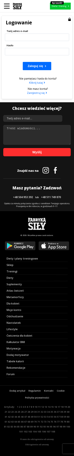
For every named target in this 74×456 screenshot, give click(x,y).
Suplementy (14, 284)
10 (36, 406)
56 (55, 416)
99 (64, 426)
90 (34, 426)
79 (65, 421)
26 (22, 411)
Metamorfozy (15, 297)
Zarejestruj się (36, 92)
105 (39, 431)
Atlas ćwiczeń (15, 290)
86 (21, 426)
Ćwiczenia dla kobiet (19, 335)
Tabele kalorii (15, 361)
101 (21, 431)
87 (25, 426)
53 (45, 416)
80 (68, 421)
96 (54, 426)
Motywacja (13, 348)
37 (58, 411)
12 (42, 406)
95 (51, 426)
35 (51, 411)
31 (38, 411)
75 (51, 421)
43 (12, 416)
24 (15, 411)
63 (12, 421)
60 (68, 416)
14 (49, 406)
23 (12, 411)
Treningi (12, 271)
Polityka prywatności (37, 397)
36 (55, 411)
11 (39, 406)
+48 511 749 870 (51, 197)
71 (38, 421)
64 (15, 421)
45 (19, 416)
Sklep (10, 265)
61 (6, 421)
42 (9, 416)
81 (5, 426)
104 (35, 431)
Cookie (61, 390)
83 (11, 426)
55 (51, 416)
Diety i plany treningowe (22, 258)
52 (42, 416)
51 (38, 416)
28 (29, 411)
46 (22, 416)
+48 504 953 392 (23, 197)
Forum (11, 374)
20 (68, 406)
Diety (10, 278)
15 (52, 406)
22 (9, 411)
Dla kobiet (13, 303)
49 (32, 416)
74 (48, 421)
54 (48, 416)
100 (68, 426)
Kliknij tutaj (36, 82)
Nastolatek (14, 323)
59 (65, 416)
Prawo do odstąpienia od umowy (37, 439)
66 (22, 421)
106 (44, 431)
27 (25, 411)
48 (29, 416)
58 (61, 416)
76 (55, 421)
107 (48, 431)
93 (44, 426)
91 (38, 426)
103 (30, 431)
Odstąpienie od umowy (37, 444)
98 (61, 426)
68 (29, 421)
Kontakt (49, 390)
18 (62, 406)
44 (15, 416)
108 (53, 431)
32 (42, 411)
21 (6, 411)
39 (65, 411)
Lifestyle (12, 329)
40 (68, 411)
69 (32, 421)
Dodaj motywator (18, 355)
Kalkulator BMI (16, 342)
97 (57, 426)
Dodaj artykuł (17, 390)
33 (45, 411)
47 (25, 416)
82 (8, 426)
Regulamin (34, 390)
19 (65, 406)
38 (61, 411)
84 (15, 426)
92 (41, 426)
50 (35, 416)
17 (59, 406)
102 (26, 431)
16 (55, 406)
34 (48, 411)
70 (35, 421)
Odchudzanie (15, 316)
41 (6, 416)
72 (42, 421)
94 (47, 426)
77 (58, 421)
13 (46, 406)
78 (61, 421)
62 (9, 421)
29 (32, 411)
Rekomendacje (16, 368)
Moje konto (14, 310)
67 (25, 421)
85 (18, 426)
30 (35, 411)
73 (45, 421)
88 (28, 426)
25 (19, 411)
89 (31, 426)
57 (58, 416)
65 (19, 421)
